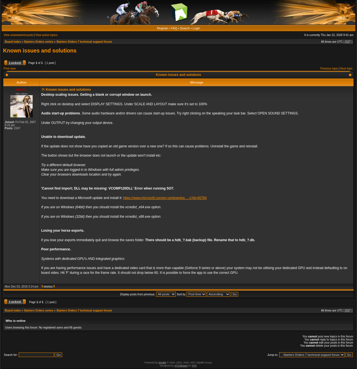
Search (185, 28)
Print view (10, 68)
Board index (13, 41)
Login (196, 28)
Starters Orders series (38, 41)
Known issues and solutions (39, 50)
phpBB (162, 362)
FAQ (174, 28)
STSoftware (181, 365)
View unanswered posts (18, 35)
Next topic (346, 68)
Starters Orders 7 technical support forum (84, 41)
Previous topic (329, 68)
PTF (194, 365)
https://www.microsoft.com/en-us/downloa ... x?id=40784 (165, 198)
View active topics (46, 35)
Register (162, 28)
